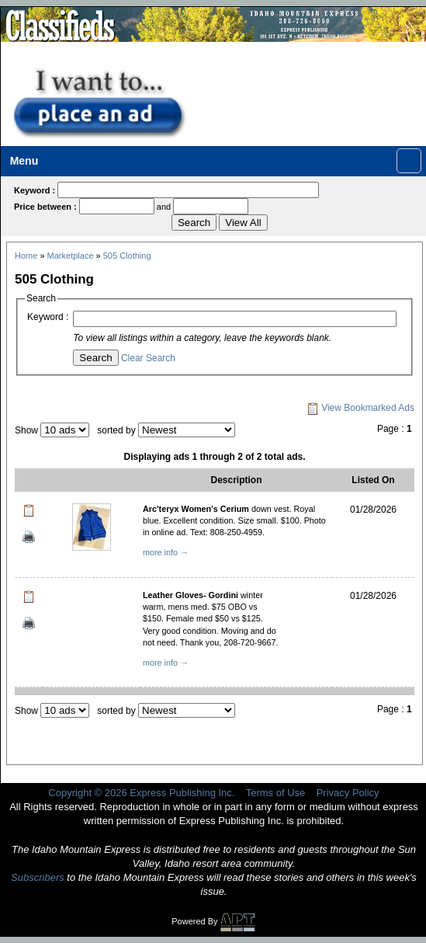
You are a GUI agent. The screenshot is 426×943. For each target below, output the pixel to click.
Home (26, 255)
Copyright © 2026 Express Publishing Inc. (141, 793)
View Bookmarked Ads (360, 407)
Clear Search (148, 358)
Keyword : (47, 316)
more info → (166, 552)
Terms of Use (276, 793)
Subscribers (37, 877)
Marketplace (70, 255)
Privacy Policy (348, 793)
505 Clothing (127, 255)
